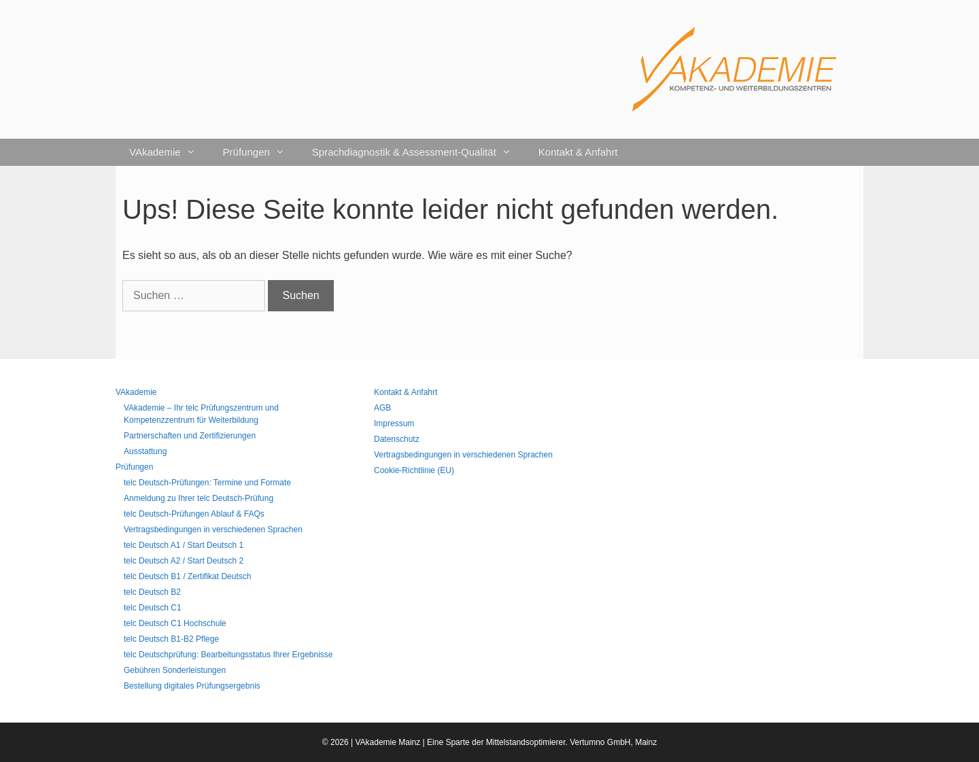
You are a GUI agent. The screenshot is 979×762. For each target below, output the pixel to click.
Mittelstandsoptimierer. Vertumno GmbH (558, 742)
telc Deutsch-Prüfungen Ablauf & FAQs (194, 514)
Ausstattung (145, 451)
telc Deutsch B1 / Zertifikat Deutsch (187, 576)
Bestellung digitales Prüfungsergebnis (192, 686)
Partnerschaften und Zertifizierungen (190, 435)
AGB (382, 408)
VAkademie (169, 152)
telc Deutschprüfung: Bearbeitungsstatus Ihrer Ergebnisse (228, 654)
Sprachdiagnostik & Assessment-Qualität (418, 152)
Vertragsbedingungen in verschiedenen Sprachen (213, 529)
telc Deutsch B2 (152, 592)
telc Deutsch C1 (153, 607)
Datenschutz (396, 439)
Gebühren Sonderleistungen (175, 670)
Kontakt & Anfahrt (578, 152)
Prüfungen (260, 152)
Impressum (394, 423)
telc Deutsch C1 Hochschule (175, 623)
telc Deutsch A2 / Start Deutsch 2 (183, 561)
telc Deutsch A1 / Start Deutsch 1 (183, 545)
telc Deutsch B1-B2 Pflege (171, 639)
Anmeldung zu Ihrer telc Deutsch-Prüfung (198, 498)
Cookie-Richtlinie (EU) (414, 470)
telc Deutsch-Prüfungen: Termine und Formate (207, 482)
